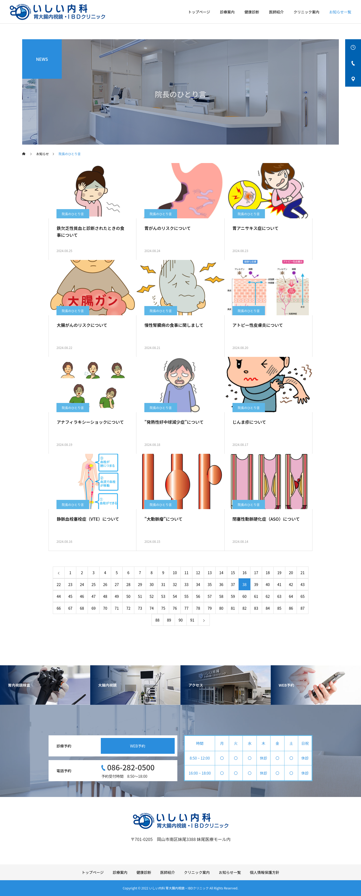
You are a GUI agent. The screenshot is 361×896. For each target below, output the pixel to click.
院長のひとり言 (73, 213)
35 (210, 584)
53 (163, 596)
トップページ (199, 11)
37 (233, 584)
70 (105, 608)
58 (221, 596)
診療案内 (227, 11)
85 (279, 608)
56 (198, 596)
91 (192, 620)
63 (279, 596)
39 (256, 584)
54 (175, 596)
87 (303, 608)
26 (105, 584)
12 (198, 572)
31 (163, 584)
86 (291, 608)
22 (59, 584)
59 (233, 596)
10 (175, 572)
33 (186, 584)
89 (169, 620)
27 (117, 584)
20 (291, 572)
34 (198, 584)
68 (82, 608)
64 (291, 596)
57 (210, 596)
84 (268, 608)
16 (245, 572)
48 (105, 596)
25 (94, 584)
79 (210, 608)
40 (268, 584)
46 (82, 596)
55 (186, 596)
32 (175, 584)
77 (186, 608)
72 (128, 608)
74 (152, 608)
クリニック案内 (306, 11)
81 (233, 608)
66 (59, 608)
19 (279, 572)
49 (117, 596)
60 (245, 596)
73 (140, 608)
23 (70, 584)
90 (181, 620)
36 (221, 584)
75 (163, 608)
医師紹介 (276, 11)
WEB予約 (137, 746)
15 (233, 572)
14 (221, 572)
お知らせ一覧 (340, 11)
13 (210, 572)
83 (256, 608)
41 (279, 584)
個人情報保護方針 (264, 872)
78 (198, 608)
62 (268, 596)
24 (82, 584)
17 (256, 572)
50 (128, 596)
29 (140, 584)
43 (303, 584)
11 (186, 572)
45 (70, 596)
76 (175, 608)
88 (157, 620)
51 (140, 596)
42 (291, 584)
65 (303, 596)
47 (94, 596)
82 (245, 608)
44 (59, 596)
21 (303, 572)
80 (221, 608)
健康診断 (251, 11)
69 (94, 608)
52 (152, 596)
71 (117, 608)
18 (268, 572)
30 (152, 584)
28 (128, 584)
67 (70, 608)
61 (256, 596)
